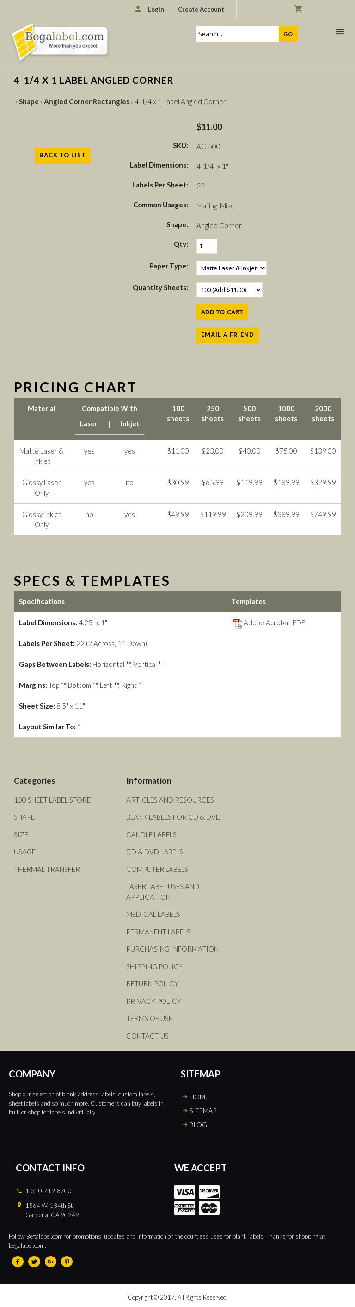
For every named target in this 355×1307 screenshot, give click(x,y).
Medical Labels (153, 914)
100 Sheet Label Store (52, 800)
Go (288, 34)
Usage (25, 851)
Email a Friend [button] (227, 334)
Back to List (62, 155)
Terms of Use (149, 1018)
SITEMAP (203, 1110)
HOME (199, 1097)
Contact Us (147, 1036)
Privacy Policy (153, 1001)
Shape (29, 101)
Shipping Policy (154, 966)
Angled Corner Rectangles (86, 101)
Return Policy (152, 983)
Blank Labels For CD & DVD (173, 817)
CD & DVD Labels (154, 851)
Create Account (201, 9)
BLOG (198, 1124)
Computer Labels (157, 869)
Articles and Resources (170, 800)
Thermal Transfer (47, 869)
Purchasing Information (172, 949)
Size (21, 834)
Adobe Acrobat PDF (268, 622)
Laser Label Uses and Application (162, 891)
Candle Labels (151, 834)
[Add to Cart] (222, 312)
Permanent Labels (158, 931)
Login (156, 9)
